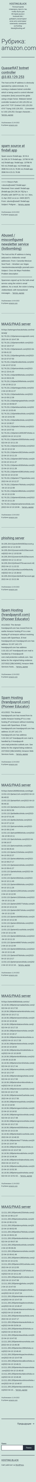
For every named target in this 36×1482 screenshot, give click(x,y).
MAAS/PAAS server (16, 324)
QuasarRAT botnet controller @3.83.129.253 (15, 72)
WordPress (20, 1465)
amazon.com (13, 125)
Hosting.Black (18, 3)
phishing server (12, 538)
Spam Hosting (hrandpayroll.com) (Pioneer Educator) (15, 614)
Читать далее (7, 115)
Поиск (3, 1444)
